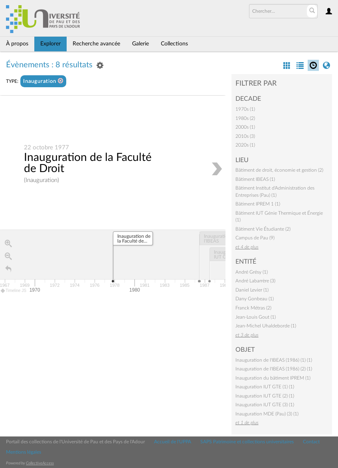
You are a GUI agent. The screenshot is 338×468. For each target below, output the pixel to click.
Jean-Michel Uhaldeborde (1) (265, 325)
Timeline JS (13, 291)
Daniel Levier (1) (252, 290)
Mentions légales (23, 452)
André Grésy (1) (251, 272)
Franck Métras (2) (253, 307)
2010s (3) (245, 136)
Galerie (140, 44)
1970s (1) (245, 109)
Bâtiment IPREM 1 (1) (257, 204)
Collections (174, 44)
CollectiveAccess (40, 463)
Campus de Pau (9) (255, 237)
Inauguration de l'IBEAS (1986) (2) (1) (273, 368)
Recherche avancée (96, 44)
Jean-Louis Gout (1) (255, 317)
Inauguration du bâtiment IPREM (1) (272, 378)
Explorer (50, 44)
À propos (17, 44)
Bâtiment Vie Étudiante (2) (263, 229)
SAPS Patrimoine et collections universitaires (247, 441)
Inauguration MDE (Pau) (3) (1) (266, 413)
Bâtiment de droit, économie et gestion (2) (279, 170)
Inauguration (43, 81)
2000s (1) (245, 127)
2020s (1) (245, 145)
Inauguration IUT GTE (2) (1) (264, 396)
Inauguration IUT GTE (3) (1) (264, 404)
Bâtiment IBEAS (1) (255, 179)
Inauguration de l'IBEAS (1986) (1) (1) (273, 360)
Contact (311, 441)
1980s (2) (245, 118)
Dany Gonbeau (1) (254, 298)
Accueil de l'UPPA (172, 441)
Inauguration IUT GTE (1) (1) (264, 386)
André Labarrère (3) (255, 280)
